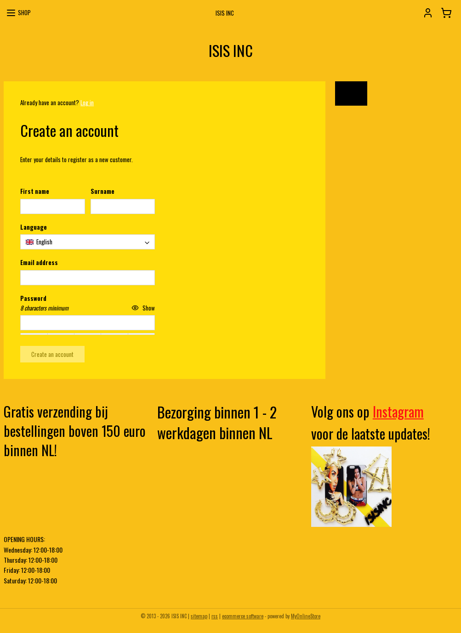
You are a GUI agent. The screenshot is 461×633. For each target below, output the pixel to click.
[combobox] (87, 241)
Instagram (398, 411)
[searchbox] (87, 241)
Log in (87, 102)
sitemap (199, 616)
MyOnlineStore (305, 616)
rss (214, 616)
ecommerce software (242, 616)
